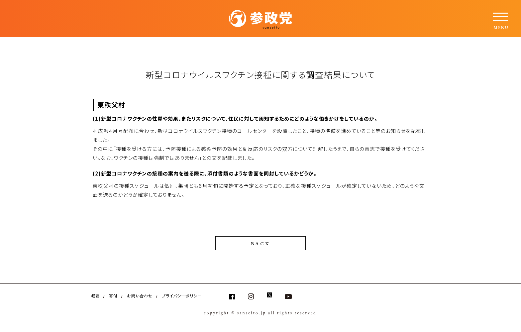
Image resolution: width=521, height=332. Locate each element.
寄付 (113, 295)
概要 (95, 295)
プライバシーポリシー (182, 295)
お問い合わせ (140, 295)
